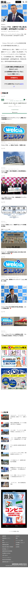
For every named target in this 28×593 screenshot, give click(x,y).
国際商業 (4, 536)
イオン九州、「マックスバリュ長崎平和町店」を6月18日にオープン (18, 431)
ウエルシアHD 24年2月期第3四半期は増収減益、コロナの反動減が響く (13, 307)
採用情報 (17, 544)
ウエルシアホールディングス (13, 31)
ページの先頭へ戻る (14, 531)
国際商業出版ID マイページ (7, 561)
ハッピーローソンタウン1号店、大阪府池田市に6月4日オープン (18, 453)
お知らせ (17, 536)
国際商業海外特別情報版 (7, 551)
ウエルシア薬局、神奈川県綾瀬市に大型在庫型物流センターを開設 (13, 171)
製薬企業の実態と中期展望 (7, 546)
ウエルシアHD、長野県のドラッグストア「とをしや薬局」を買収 (14, 280)
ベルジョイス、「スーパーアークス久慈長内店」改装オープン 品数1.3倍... (18, 417)
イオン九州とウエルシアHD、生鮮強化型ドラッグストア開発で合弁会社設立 (14, 198)
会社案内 (17, 546)
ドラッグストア (4, 31)
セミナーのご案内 (19, 540)
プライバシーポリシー (6, 557)
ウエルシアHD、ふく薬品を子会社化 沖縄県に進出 (13, 145)
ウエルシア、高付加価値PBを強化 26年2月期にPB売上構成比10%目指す (13, 252)
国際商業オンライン (6, 538)
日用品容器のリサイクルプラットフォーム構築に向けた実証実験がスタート (13, 118)
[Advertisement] (14, 400)
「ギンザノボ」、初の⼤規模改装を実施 (18, 483)
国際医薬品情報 (5, 544)
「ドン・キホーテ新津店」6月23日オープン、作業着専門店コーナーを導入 (18, 439)
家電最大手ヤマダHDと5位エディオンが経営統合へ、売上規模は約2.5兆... (18, 469)
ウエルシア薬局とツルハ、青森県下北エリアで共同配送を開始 (13, 225)
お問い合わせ (5, 555)
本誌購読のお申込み (6, 553)
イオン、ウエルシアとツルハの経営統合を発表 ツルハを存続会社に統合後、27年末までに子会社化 (13, 335)
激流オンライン (4, 34)
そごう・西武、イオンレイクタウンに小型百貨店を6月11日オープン (18, 476)
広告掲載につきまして (20, 542)
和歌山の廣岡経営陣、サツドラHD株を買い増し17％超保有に (18, 423)
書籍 (17, 538)
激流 (3, 540)
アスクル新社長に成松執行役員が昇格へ (18, 446)
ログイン (18, 2)
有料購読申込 (14, 77)
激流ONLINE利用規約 (6, 559)
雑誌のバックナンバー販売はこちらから (14, 525)
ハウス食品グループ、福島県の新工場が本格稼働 (18, 461)
